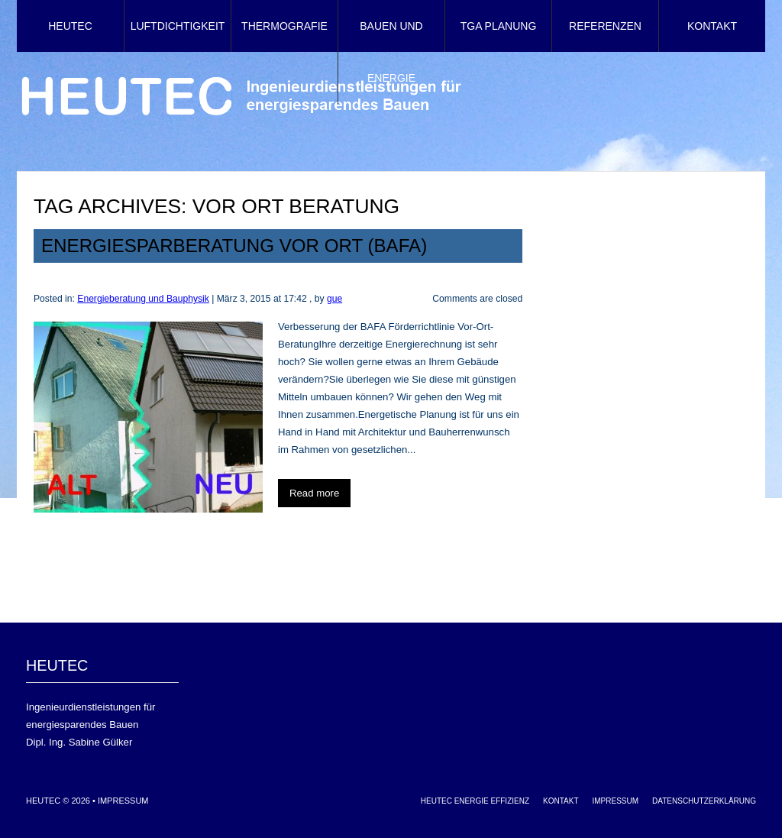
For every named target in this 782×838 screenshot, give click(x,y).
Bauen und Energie (391, 52)
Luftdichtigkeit (178, 26)
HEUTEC (70, 26)
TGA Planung (498, 26)
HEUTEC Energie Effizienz (475, 801)
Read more (314, 493)
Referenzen (605, 26)
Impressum (123, 800)
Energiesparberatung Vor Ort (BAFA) (234, 245)
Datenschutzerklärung (704, 801)
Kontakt (712, 26)
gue (334, 298)
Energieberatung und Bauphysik (143, 298)
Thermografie (284, 26)
